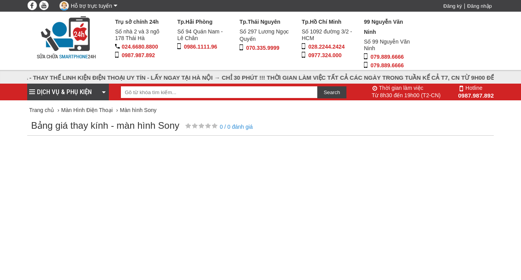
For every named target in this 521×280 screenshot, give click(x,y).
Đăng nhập (479, 6)
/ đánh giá (236, 127)
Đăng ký (452, 6)
